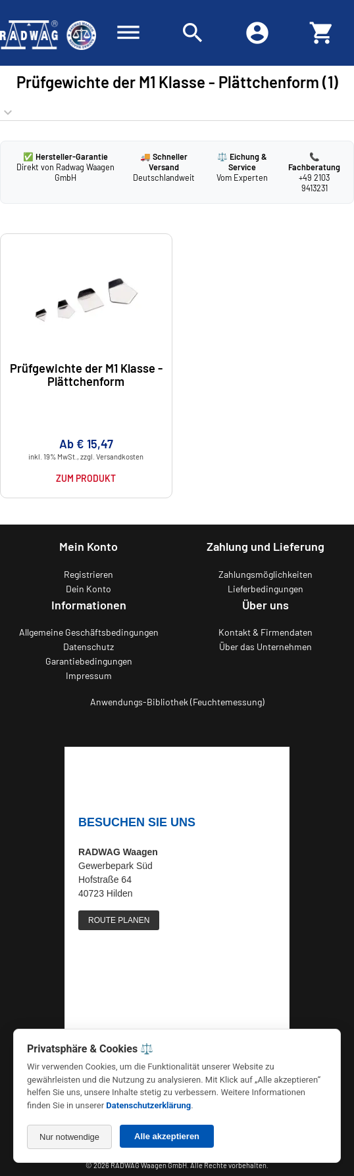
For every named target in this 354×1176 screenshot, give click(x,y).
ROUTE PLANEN (118, 920)
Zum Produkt (86, 478)
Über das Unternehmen (265, 646)
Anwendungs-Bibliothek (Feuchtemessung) (177, 701)
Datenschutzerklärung (148, 1105)
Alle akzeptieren (166, 1136)
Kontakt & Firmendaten (265, 632)
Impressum (89, 675)
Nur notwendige (69, 1137)
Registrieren (88, 574)
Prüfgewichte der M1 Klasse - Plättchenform (86, 374)
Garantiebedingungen (88, 661)
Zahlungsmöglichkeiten (265, 574)
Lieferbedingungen (265, 588)
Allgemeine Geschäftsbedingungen (89, 632)
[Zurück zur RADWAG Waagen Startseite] (48, 33)
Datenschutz (88, 646)
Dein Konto (88, 588)
